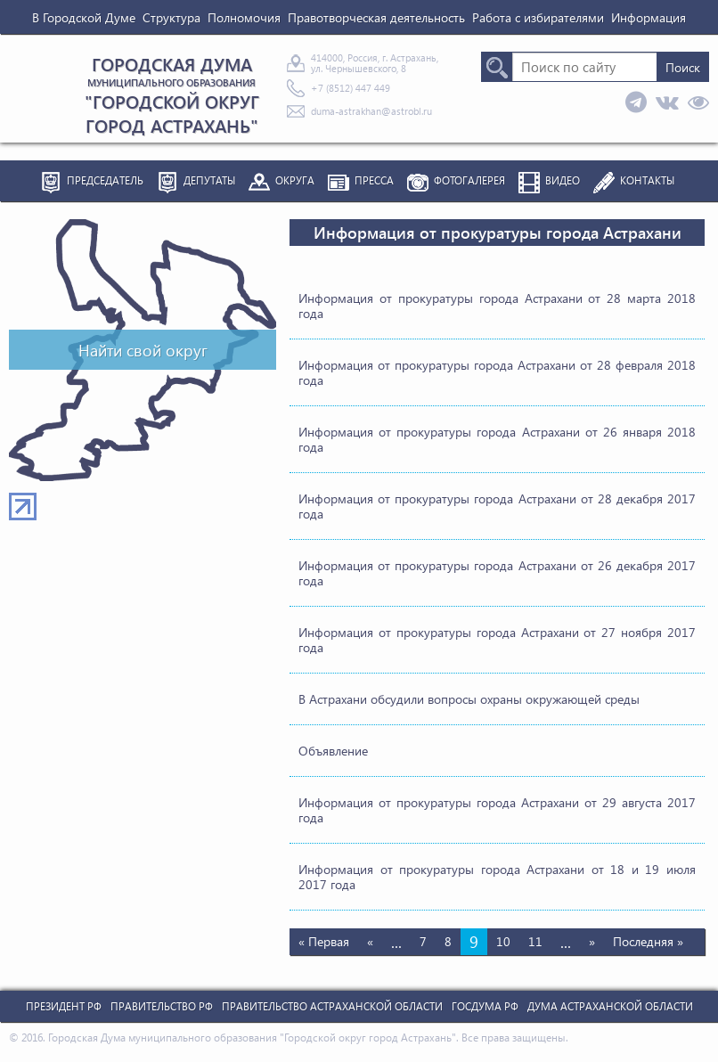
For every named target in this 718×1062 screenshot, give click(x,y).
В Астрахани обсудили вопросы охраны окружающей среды (469, 698)
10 (503, 941)
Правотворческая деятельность (376, 17)
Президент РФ (64, 1006)
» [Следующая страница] (592, 941)
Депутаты (209, 180)
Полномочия (244, 17)
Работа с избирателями (538, 17)
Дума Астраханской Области (610, 1006)
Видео (562, 180)
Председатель (105, 180)
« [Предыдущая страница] (370, 941)
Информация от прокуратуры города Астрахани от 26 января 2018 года (497, 439)
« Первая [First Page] (323, 941)
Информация (648, 17)
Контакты (647, 180)
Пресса (374, 180)
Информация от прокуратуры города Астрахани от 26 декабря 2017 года (497, 573)
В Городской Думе (83, 17)
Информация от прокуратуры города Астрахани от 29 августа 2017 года (497, 810)
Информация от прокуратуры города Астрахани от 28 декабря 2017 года (497, 506)
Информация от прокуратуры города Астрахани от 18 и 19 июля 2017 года (497, 877)
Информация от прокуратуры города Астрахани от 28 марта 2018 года (497, 306)
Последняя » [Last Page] (648, 941)
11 (535, 941)
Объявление (333, 750)
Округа (294, 180)
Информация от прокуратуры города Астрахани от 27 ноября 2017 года (497, 640)
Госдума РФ (485, 1006)
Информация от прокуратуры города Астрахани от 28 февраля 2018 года (497, 372)
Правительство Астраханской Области (332, 1006)
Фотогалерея (469, 180)
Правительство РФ (161, 1006)
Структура (171, 17)
